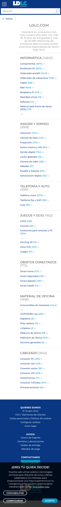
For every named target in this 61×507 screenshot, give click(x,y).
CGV (17, 414)
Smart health (29, 285)
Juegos (26, 251)
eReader (27, 166)
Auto (25, 205)
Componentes (31, 63)
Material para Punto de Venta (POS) (36, 108)
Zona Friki (28, 247)
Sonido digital (30, 152)
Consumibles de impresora (38, 305)
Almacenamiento (31, 387)
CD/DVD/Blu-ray (31, 314)
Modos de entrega (30, 445)
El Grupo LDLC (31, 411)
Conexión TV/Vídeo (33, 382)
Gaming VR (28, 242)
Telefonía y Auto (35, 188)
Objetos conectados (38, 264)
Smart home (29, 271)
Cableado (33, 353)
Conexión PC (30, 358)
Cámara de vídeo (32, 161)
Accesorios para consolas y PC (36, 232)
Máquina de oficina (32, 333)
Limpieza (26, 328)
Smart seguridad (32, 276)
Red (25, 87)
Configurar (15, 500)
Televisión (28, 133)
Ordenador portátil (33, 73)
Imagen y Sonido (34, 125)
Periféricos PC (30, 68)
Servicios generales (32, 342)
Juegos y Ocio (36, 215)
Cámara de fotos (32, 137)
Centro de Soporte (30, 437)
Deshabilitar (15, 493)
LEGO (26, 221)
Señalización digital (33, 175)
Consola (26, 226)
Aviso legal (30, 426)
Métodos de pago (30, 449)
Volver (9, 18)
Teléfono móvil (31, 195)
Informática (36, 58)
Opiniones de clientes (34, 414)
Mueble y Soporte (32, 171)
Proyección (29, 142)
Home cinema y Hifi (33, 147)
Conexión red (30, 363)
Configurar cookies (30, 422)
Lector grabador (30, 156)
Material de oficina (37, 298)
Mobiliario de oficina (33, 337)
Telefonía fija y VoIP (33, 200)
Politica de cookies (41, 418)
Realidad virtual (30, 97)
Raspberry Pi (29, 92)
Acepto (49, 500)
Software (27, 101)
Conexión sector (31, 368)
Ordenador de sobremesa (37, 78)
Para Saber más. (41, 486)
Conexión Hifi (30, 373)
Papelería (27, 318)
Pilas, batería (29, 323)
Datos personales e (20, 418)
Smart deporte (30, 281)
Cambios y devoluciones (30, 441)
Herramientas (30, 378)
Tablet (26, 82)
